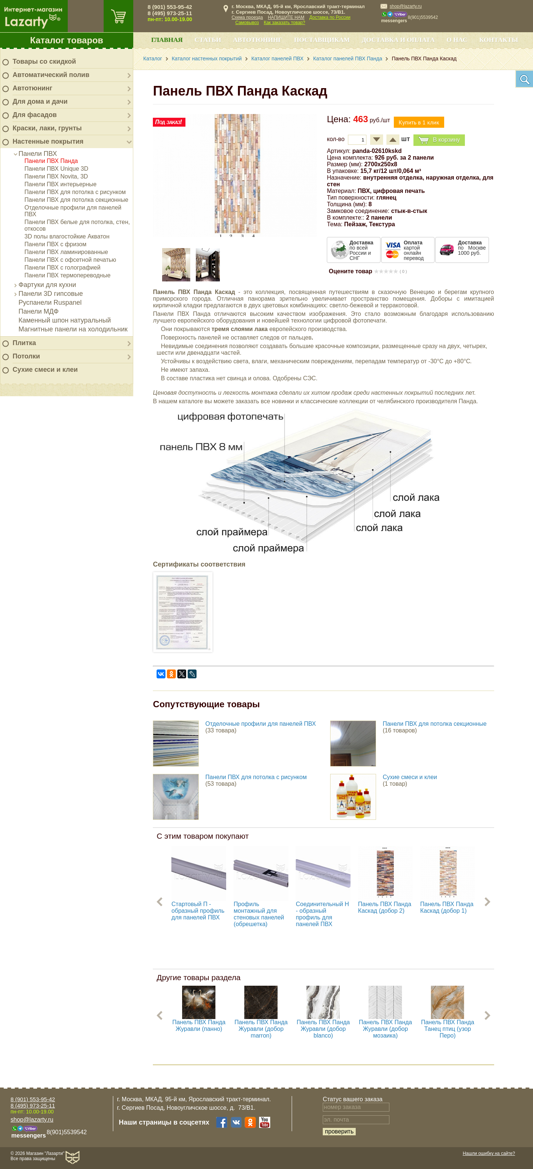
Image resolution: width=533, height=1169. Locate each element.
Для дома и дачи (40, 101)
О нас (456, 39)
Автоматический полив (51, 75)
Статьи (208, 39)
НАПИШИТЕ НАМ (286, 17)
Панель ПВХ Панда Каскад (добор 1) (446, 907)
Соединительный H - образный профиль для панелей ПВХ (322, 914)
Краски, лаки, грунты (47, 128)
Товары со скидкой (44, 61)
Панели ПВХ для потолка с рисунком (75, 192)
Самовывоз (247, 22)
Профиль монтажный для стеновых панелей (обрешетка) (259, 914)
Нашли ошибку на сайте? (489, 1153)
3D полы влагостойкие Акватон (67, 236)
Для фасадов (35, 114)
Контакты (498, 39)
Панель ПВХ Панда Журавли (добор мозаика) (385, 1029)
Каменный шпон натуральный (65, 320)
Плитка (24, 343)
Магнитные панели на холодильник (73, 329)
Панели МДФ (38, 311)
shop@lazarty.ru (406, 6)
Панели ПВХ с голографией (62, 267)
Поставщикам (322, 39)
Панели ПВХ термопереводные (67, 275)
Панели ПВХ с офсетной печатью (70, 260)
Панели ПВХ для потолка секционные (76, 200)
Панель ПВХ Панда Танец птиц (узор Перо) (447, 1029)
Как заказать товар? (284, 22)
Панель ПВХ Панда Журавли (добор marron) (261, 1029)
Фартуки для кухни (47, 284)
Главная (166, 39)
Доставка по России (330, 17)
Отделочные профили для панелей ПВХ (260, 724)
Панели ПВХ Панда (51, 161)
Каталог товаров (66, 40)
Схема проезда (247, 17)
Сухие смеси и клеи (45, 369)
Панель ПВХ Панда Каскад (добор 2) (384, 907)
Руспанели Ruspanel (50, 302)
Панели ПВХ (38, 153)
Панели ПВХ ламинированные (66, 252)
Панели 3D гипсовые (51, 293)
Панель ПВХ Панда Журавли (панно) (198, 1025)
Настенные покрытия (48, 141)
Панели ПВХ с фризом (55, 244)
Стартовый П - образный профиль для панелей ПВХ (197, 911)
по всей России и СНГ (361, 250)
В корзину (439, 140)
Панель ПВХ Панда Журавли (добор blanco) (323, 1029)
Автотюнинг (32, 88)
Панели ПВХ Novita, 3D (56, 176)
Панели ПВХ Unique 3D (56, 169)
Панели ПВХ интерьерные (60, 184)
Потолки (26, 356)
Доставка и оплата (398, 39)
